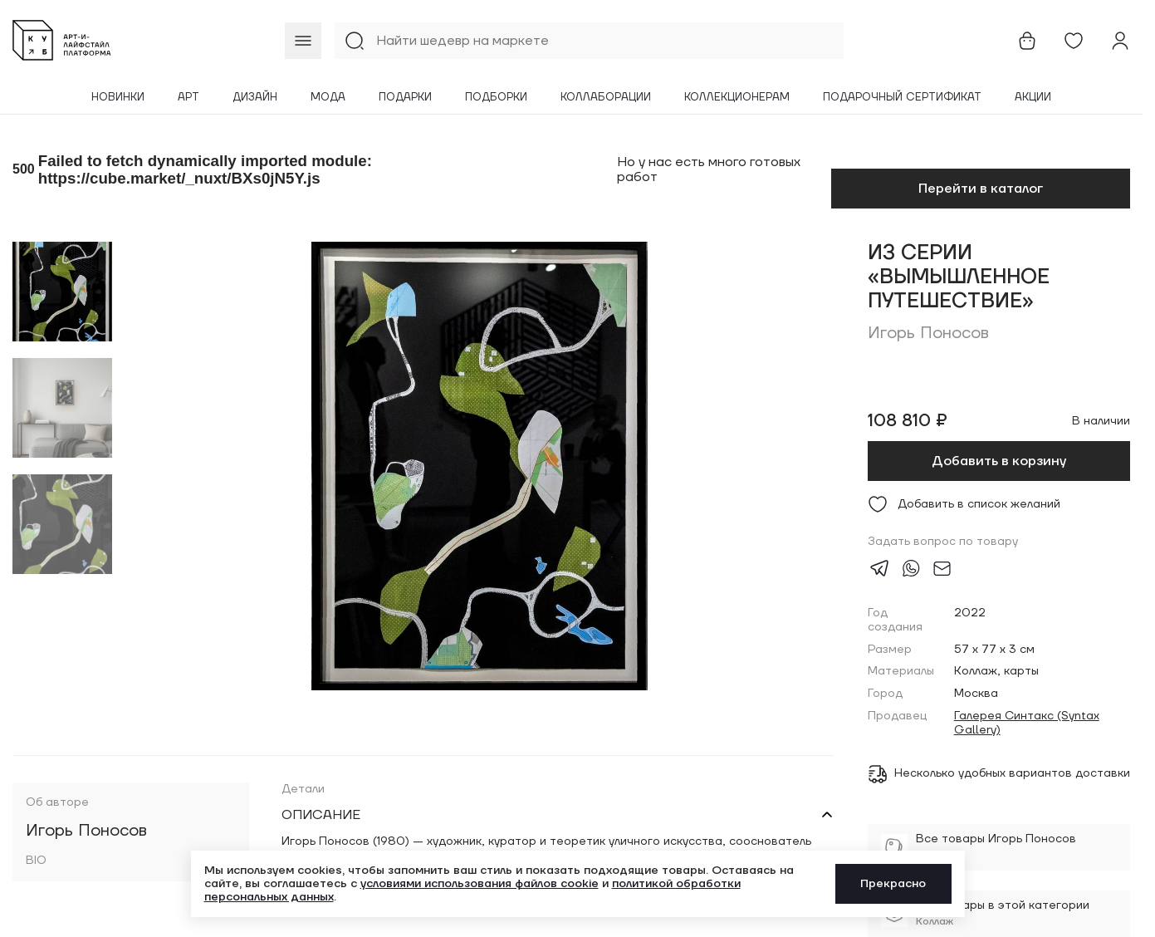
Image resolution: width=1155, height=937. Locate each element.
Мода (328, 97)
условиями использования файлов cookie (479, 883)
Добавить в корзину (999, 461)
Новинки (117, 97)
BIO (36, 861)
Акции (1033, 97)
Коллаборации (605, 97)
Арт (188, 97)
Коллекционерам (737, 97)
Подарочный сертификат (902, 97)
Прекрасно (893, 883)
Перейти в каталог (980, 188)
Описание (320, 814)
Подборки (496, 97)
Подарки (405, 97)
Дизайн (254, 97)
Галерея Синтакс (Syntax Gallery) (1026, 723)
